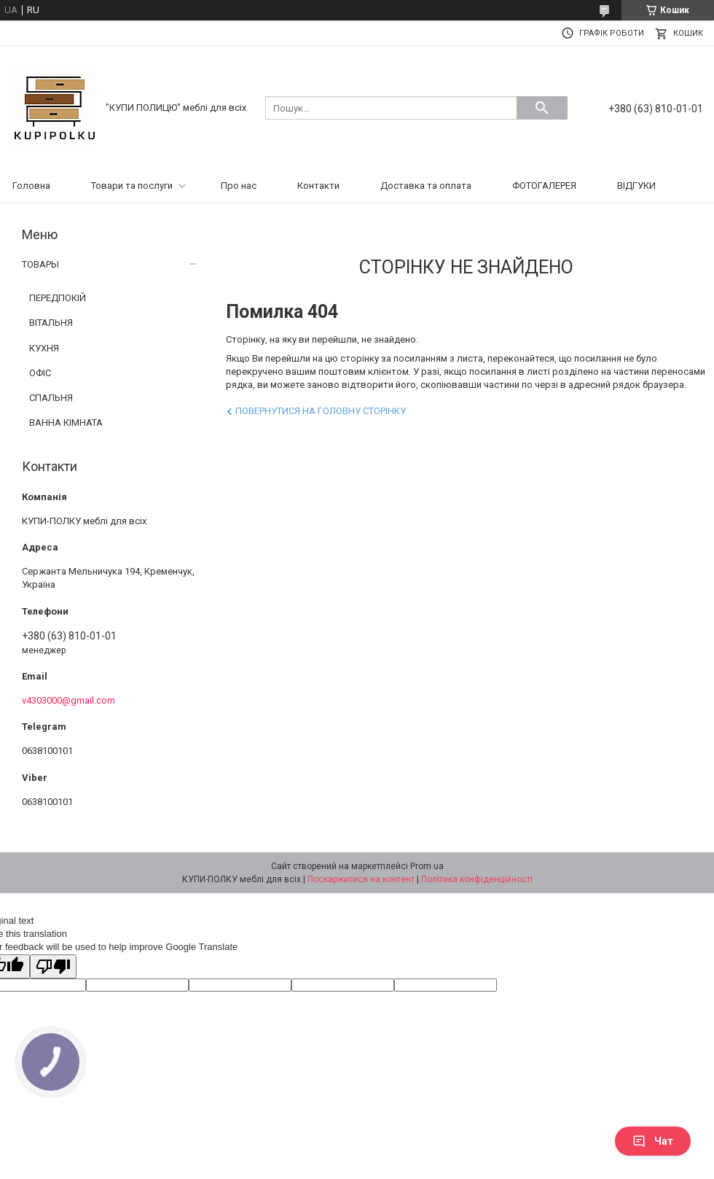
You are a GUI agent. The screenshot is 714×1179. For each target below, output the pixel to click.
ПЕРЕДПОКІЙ (57, 297)
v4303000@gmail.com (68, 700)
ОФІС (40, 372)
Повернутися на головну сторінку (320, 410)
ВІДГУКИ (636, 185)
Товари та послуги (132, 185)
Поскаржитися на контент (361, 879)
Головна (31, 185)
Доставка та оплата (425, 185)
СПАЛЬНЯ (51, 397)
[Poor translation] (53, 966)
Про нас (238, 185)
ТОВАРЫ (40, 264)
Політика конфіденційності (477, 879)
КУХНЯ (44, 348)
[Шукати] (542, 108)
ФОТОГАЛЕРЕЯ (544, 185)
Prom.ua (427, 866)
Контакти (318, 185)
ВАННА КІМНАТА (66, 422)
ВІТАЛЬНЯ (51, 322)
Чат (652, 1141)
